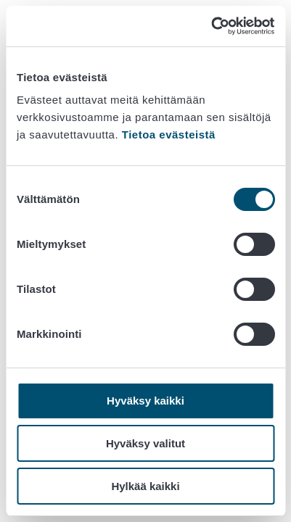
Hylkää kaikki (145, 486)
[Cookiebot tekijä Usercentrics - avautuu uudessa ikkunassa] (210, 26)
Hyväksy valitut (145, 443)
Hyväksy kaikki (145, 400)
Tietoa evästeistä (169, 134)
